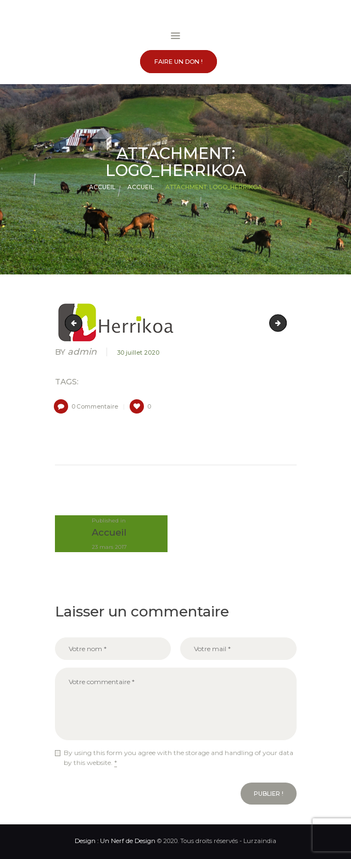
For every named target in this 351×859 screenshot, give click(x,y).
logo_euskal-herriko (75, 323)
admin (77, 351)
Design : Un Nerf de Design (115, 841)
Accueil (102, 187)
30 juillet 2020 (138, 352)
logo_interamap (283, 323)
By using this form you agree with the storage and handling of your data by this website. (178, 757)
